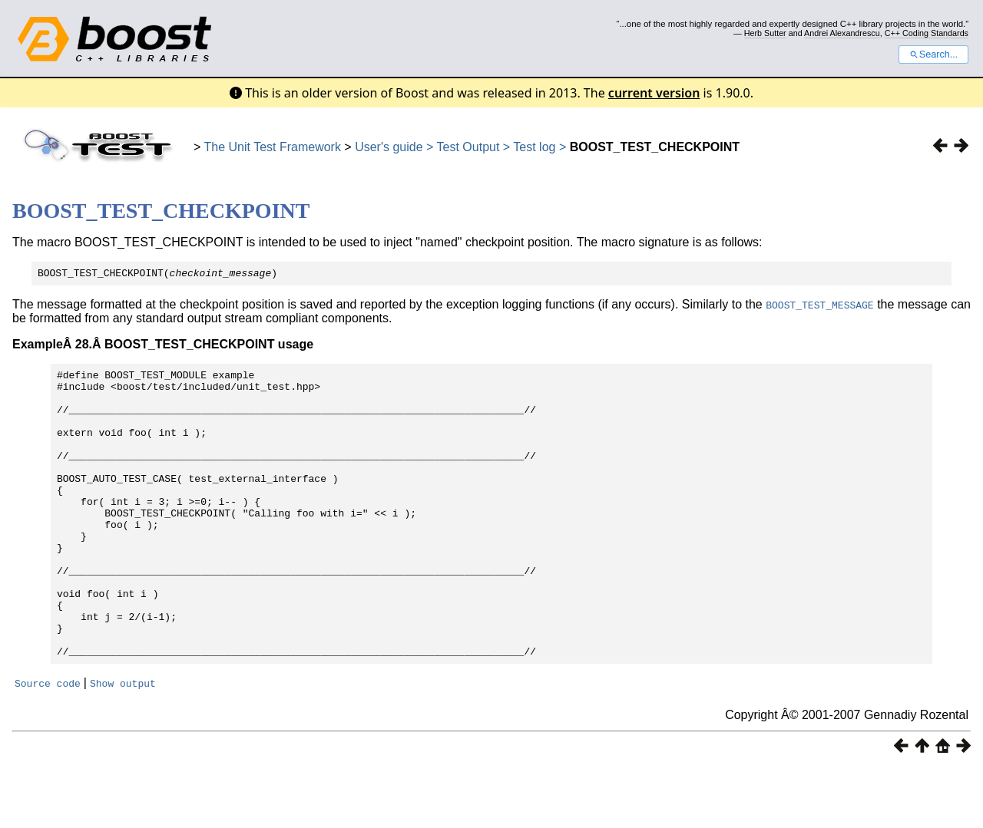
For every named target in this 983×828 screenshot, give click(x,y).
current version (654, 92)
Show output (123, 743)
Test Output (470, 146)
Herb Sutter (765, 33)
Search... (933, 54)
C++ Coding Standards (926, 33)
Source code (48, 743)
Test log (534, 146)
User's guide (388, 146)
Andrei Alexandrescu (842, 33)
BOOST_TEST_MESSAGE (819, 307)
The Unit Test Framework (272, 146)
